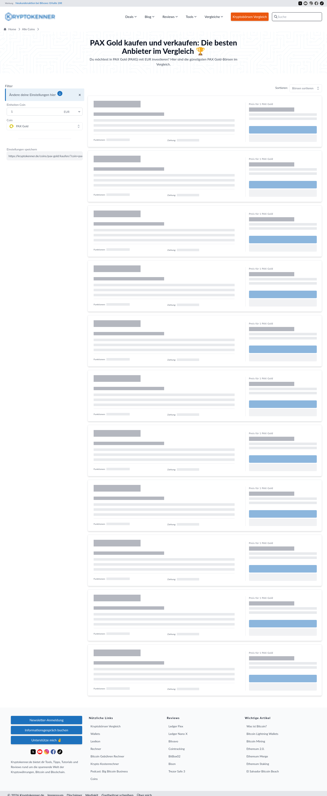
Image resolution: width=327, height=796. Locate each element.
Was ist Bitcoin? (257, 726)
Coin (10, 120)
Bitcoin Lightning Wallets (262, 733)
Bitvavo (173, 741)
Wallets (95, 733)
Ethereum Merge (257, 756)
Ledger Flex (176, 726)
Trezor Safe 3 (177, 771)
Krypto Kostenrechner (105, 764)
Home (9, 29)
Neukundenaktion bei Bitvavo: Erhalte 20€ (38, 3)
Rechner (96, 749)
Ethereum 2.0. (255, 749)
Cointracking (177, 749)
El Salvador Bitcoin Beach (263, 771)
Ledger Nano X (178, 733)
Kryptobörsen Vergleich (106, 726)
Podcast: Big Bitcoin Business (109, 771)
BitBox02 (174, 756)
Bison (172, 764)
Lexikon (95, 741)
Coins (94, 779)
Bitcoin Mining (256, 741)
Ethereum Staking (258, 764)
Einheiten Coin (16, 104)
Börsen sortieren (302, 88)
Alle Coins (26, 29)
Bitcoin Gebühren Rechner (107, 756)
